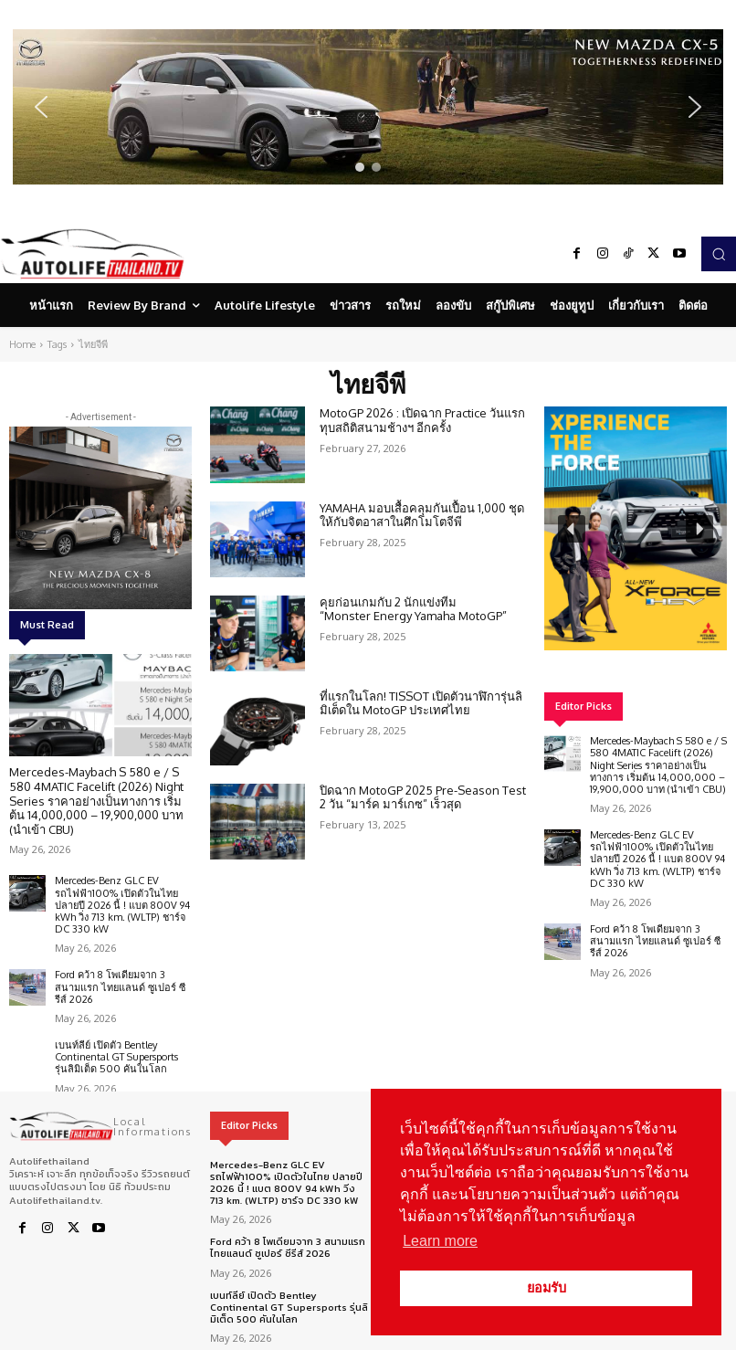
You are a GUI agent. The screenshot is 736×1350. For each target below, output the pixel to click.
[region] (368, 107)
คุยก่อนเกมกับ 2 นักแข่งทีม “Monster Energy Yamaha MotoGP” (413, 609)
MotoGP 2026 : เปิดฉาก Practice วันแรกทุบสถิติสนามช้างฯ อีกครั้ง (422, 420)
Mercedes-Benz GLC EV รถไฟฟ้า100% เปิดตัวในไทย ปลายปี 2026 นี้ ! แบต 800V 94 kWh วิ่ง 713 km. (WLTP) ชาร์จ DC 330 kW (122, 904)
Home (22, 344)
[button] (368, 107)
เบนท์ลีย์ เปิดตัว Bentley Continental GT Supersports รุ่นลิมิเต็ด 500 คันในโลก (116, 1057)
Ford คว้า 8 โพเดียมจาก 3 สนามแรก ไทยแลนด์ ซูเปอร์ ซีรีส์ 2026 (120, 986)
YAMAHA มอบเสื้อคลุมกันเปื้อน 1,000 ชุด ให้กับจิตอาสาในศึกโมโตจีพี (422, 515)
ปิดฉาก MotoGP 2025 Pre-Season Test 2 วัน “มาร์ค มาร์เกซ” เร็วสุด (423, 797)
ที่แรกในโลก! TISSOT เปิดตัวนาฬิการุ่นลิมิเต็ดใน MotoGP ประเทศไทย (421, 703)
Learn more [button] (440, 1241)
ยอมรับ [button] (546, 1288)
